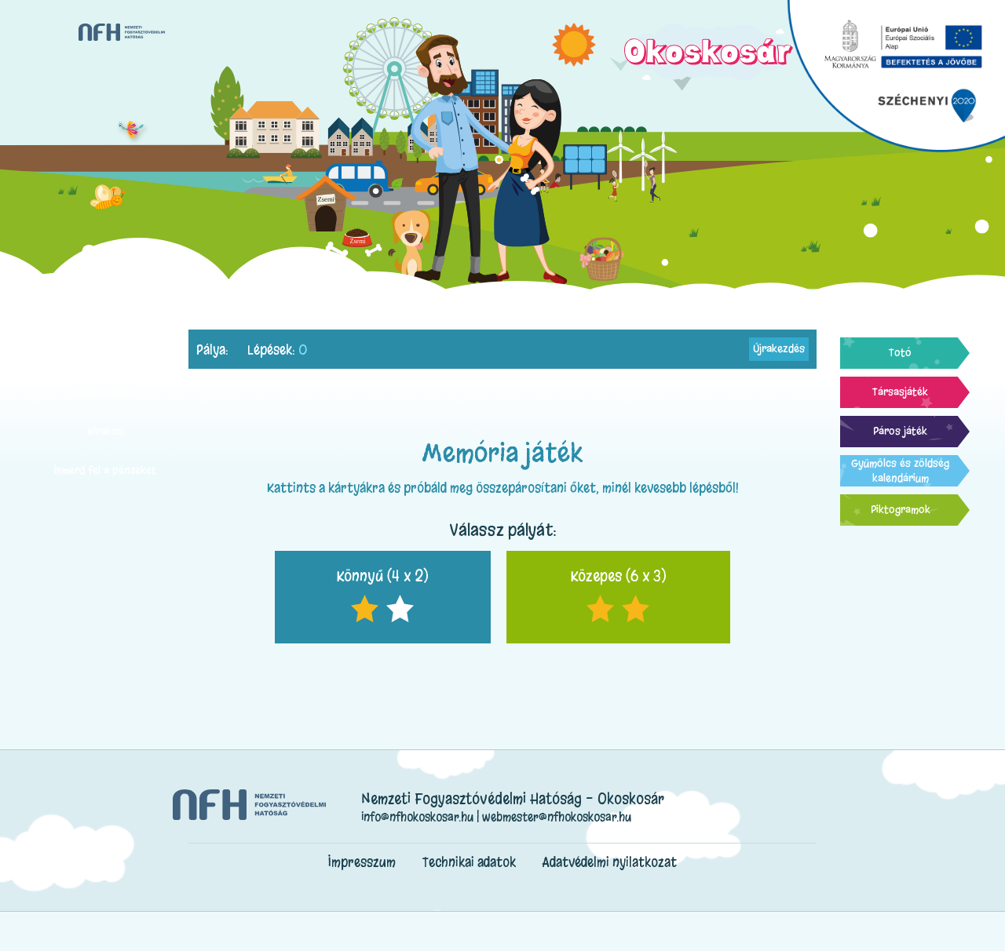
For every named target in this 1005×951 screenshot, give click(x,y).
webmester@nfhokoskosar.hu (556, 817)
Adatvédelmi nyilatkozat (610, 862)
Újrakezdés (779, 348)
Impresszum (362, 862)
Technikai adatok (469, 862)
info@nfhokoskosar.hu (417, 817)
